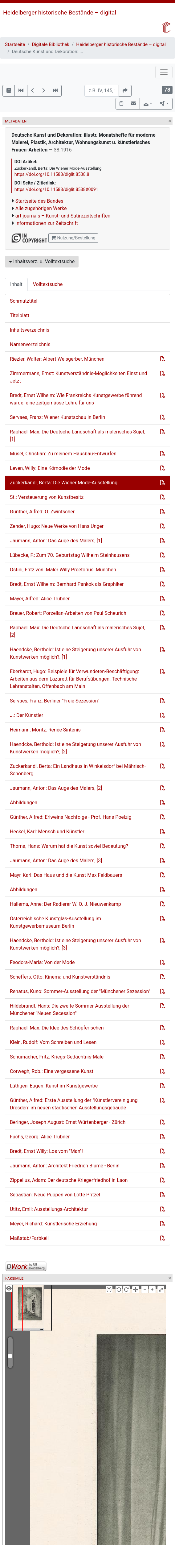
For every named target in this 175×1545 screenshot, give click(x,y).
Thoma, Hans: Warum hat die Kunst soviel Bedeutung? (69, 846)
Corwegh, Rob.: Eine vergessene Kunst (51, 1071)
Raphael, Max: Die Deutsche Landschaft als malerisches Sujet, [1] (77, 435)
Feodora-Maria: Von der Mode (42, 962)
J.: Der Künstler (26, 715)
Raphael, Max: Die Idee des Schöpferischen (57, 1028)
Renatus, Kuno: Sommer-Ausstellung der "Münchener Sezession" (80, 991)
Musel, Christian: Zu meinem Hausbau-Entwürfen (63, 454)
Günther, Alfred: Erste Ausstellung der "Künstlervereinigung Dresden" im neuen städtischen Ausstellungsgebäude (74, 1104)
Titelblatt (19, 315)
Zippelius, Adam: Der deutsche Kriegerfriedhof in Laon (69, 1180)
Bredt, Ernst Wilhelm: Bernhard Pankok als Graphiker (67, 584)
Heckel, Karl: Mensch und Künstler (47, 832)
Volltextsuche (48, 284)
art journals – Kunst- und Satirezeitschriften (62, 216)
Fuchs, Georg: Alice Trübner (40, 1137)
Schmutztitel (23, 301)
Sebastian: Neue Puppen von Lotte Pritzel (55, 1195)
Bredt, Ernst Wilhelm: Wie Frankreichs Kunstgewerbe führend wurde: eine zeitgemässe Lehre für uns (76, 399)
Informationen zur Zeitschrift (46, 223)
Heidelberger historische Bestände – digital (59, 12)
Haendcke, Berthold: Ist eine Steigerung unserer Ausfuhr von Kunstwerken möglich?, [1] (75, 653)
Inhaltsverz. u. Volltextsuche (42, 261)
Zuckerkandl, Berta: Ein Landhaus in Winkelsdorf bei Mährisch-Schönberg (78, 770)
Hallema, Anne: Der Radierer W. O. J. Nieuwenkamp (65, 904)
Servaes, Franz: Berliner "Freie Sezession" (54, 701)
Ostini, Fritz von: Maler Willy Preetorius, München (63, 570)
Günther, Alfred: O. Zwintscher (42, 512)
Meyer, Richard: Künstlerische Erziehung (53, 1224)
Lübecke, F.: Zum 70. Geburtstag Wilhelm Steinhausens (70, 555)
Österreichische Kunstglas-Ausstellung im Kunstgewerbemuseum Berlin (55, 922)
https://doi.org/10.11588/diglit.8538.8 (51, 174)
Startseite (15, 44)
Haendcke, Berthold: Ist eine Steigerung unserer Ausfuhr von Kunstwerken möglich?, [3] (75, 944)
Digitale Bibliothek (50, 44)
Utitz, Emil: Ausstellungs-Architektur (49, 1209)
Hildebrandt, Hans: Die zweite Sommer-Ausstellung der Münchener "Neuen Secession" (69, 1009)
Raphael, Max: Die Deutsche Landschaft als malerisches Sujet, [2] (77, 631)
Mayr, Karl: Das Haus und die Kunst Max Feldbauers (66, 875)
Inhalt (16, 284)
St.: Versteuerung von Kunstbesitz (46, 497)
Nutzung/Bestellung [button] (73, 237)
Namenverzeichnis (30, 344)
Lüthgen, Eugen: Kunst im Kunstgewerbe (54, 1086)
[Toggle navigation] (164, 72)
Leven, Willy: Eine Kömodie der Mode (50, 468)
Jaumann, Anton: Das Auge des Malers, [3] (56, 861)
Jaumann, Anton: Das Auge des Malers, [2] (56, 788)
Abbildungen (23, 803)
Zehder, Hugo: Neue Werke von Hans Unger (57, 526)
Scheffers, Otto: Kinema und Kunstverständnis (60, 977)
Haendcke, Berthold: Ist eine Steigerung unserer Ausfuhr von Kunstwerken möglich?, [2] (75, 748)
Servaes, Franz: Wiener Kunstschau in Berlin (57, 417)
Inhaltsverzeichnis (29, 330)
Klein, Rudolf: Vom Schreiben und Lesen (53, 1042)
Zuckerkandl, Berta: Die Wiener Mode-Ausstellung (63, 483)
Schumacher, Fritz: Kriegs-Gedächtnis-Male (57, 1057)
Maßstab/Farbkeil (29, 1238)
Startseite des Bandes (39, 201)
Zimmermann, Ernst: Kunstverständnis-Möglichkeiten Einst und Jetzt (78, 377)
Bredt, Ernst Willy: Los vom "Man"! (46, 1151)
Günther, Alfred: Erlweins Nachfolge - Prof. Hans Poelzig (70, 817)
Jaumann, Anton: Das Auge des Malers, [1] (56, 541)
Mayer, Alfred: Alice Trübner (40, 599)
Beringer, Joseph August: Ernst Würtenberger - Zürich (67, 1122)
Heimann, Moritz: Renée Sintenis (45, 730)
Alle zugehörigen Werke (41, 208)
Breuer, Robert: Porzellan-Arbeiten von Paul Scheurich (68, 613)
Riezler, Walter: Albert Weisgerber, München (57, 359)
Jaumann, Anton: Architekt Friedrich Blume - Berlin (65, 1166)
